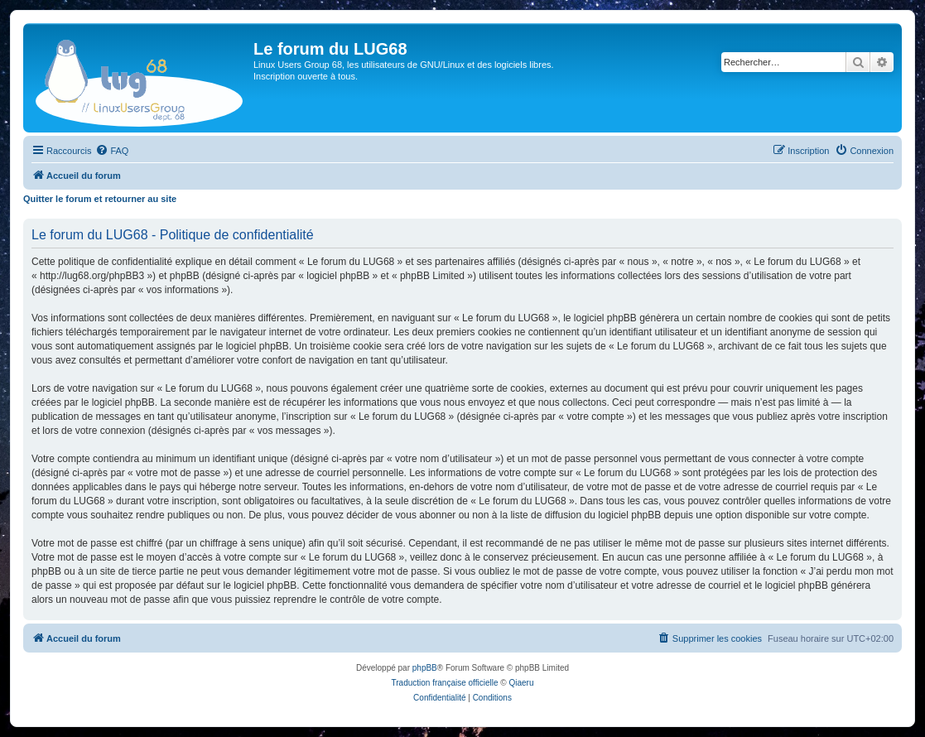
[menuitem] (111, 151)
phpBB (424, 667)
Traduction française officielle (445, 682)
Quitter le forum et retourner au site (99, 199)
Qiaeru (520, 682)
